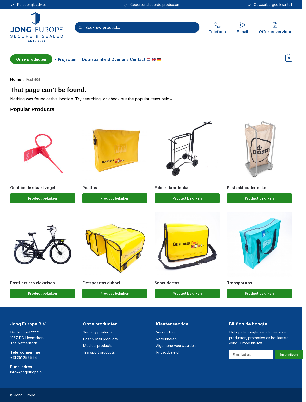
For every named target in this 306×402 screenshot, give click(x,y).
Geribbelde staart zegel (32, 185)
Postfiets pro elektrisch (32, 280)
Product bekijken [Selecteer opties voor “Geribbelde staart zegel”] (42, 195)
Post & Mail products (100, 336)
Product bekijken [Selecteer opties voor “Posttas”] (114, 195)
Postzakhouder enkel (247, 185)
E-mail (242, 28)
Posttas (89, 185)
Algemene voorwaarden (176, 342)
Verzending (165, 329)
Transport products (99, 349)
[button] (288, 58)
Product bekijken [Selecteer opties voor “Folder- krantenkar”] (187, 195)
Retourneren (166, 336)
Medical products (97, 342)
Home (15, 76)
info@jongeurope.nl (26, 369)
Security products (97, 329)
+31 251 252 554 (23, 355)
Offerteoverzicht (275, 28)
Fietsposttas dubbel (101, 280)
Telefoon (217, 28)
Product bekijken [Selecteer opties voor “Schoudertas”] (187, 291)
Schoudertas (167, 280)
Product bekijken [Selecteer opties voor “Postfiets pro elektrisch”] (42, 291)
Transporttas (239, 280)
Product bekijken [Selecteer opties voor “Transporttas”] (259, 291)
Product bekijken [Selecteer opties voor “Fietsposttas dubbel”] (114, 291)
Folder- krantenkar (172, 185)
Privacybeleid (167, 349)
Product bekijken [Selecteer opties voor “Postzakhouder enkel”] (259, 195)
